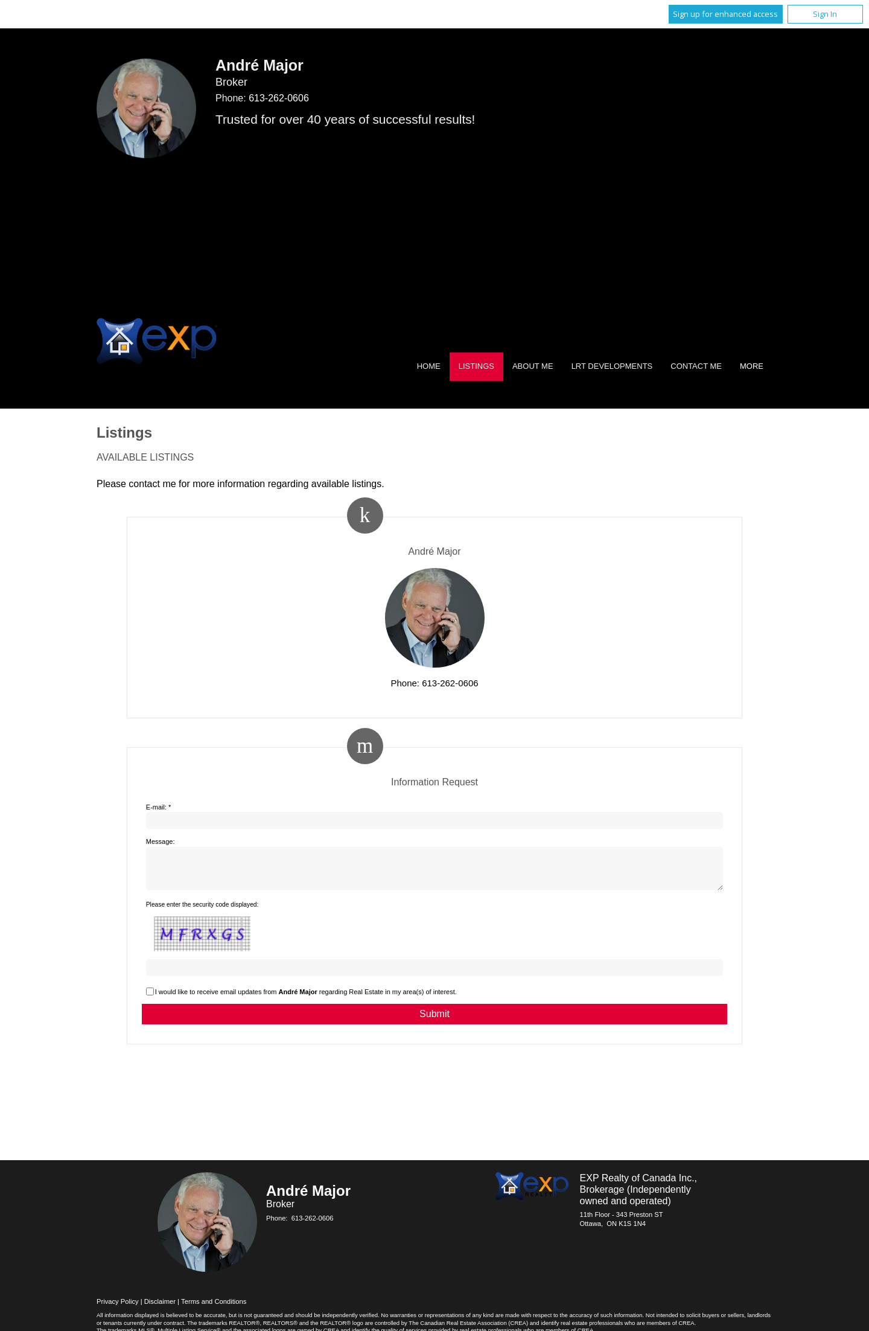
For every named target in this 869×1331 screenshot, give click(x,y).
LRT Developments (612, 366)
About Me (532, 366)
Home (429, 366)
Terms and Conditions (213, 1308)
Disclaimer (160, 1308)
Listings (476, 366)
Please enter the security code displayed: (202, 911)
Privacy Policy (118, 1308)
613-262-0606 (279, 98)
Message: (160, 841)
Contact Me (696, 366)
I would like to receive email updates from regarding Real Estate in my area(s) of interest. (306, 999)
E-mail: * (158, 807)
